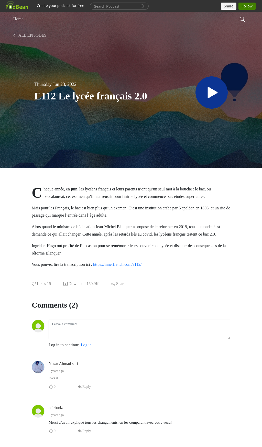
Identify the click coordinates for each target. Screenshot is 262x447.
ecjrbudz (56, 407)
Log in (86, 345)
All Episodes (29, 35)
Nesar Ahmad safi (63, 363)
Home (18, 19)
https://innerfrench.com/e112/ (117, 264)
